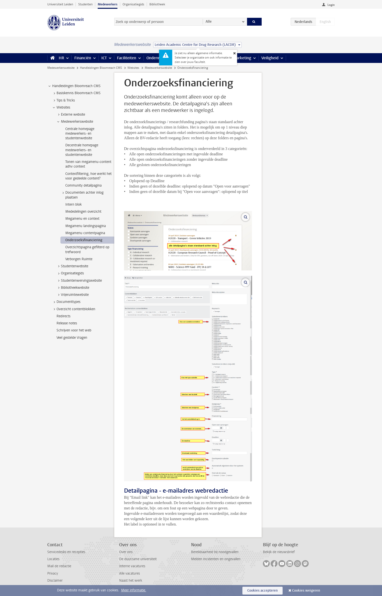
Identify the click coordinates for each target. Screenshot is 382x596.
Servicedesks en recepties (66, 552)
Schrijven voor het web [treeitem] (74, 330)
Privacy (52, 573)
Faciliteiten (126, 57)
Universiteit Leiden (60, 4)
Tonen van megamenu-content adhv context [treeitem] (88, 164)
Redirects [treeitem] (63, 316)
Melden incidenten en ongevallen (215, 559)
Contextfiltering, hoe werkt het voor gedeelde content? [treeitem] (88, 176)
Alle (209, 21)
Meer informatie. (133, 590)
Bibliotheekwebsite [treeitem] (72, 287)
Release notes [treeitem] (67, 323)
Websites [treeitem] (61, 107)
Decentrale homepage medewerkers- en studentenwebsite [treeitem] (81, 150)
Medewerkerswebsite (61, 68)
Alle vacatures (129, 573)
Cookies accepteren (262, 590)
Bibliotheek (157, 4)
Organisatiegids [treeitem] (70, 273)
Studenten (85, 4)
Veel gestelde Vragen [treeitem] (72, 337)
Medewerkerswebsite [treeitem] (74, 121)
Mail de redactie (59, 566)
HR (61, 57)
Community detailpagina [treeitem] (83, 185)
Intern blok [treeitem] (73, 204)
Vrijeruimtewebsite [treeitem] (72, 294)
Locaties (53, 559)
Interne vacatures (132, 566)
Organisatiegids (133, 4)
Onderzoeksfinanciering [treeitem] (83, 240)
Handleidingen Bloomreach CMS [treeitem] (74, 86)
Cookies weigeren (306, 590)
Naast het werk (130, 580)
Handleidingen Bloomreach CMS (101, 68)
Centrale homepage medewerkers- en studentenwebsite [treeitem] (79, 134)
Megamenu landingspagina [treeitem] (85, 226)
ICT (104, 57)
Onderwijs (155, 57)
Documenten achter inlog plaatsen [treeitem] (82, 194)
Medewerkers (107, 4)
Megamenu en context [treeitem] (82, 218)
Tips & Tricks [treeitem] (63, 100)
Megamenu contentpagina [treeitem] (85, 233)
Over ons (126, 552)
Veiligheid (269, 57)
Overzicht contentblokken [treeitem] (73, 309)
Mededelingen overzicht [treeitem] (83, 211)
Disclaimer (55, 580)
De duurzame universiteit (138, 559)
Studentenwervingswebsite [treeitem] (79, 280)
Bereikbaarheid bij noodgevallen (215, 552)
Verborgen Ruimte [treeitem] (78, 259)
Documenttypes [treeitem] (66, 301)
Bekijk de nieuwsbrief (279, 552)
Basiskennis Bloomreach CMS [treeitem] (76, 93)
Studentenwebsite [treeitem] (72, 266)
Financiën (82, 57)
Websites (133, 68)
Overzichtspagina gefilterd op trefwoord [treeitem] (87, 249)
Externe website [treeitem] (70, 114)
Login (331, 5)
